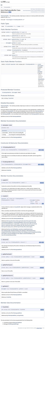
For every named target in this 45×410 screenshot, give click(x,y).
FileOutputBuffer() (12, 315)
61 (9, 294)
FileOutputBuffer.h (16, 116)
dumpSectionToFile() (6, 232)
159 (10, 218)
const (23, 32)
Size (39, 70)
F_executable (9, 26)
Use (10, 134)
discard (14, 55)
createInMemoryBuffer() (7, 222)
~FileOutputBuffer (16, 50)
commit (13, 46)
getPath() (21, 315)
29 (8, 116)
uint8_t (8, 32)
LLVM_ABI (7, 64)
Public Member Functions (40, 9)
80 (9, 167)
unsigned (40, 71)
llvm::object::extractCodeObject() (9, 233)
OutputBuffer (41, 79)
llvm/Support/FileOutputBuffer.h (15, 19)
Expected (12, 64)
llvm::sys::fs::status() (29, 225)
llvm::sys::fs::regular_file (16, 225)
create (39, 64)
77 (9, 249)
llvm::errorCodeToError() (7, 223)
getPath (14, 43)
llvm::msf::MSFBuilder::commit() (15, 229)
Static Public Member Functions (28, 10)
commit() (4, 188)
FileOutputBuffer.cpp (18, 218)
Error (9, 46)
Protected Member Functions (39, 10)
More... (9, 17)
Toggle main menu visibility (2, 4)
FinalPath (11, 98)
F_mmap (18, 26)
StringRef (8, 43)
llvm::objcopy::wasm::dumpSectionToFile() (31, 232)
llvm (1, 7)
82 (9, 313)
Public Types (33, 9)
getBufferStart (16, 32)
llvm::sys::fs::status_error (7, 226)
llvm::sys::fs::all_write (31, 221)
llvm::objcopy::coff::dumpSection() (27, 230)
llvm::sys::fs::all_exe (11, 221)
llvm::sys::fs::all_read (21, 221)
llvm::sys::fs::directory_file (30, 222)
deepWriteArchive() (27, 229)
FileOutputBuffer (7, 7)
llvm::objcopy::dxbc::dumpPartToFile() (10, 230)
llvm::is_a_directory (6, 225)
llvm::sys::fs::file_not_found (30, 223)
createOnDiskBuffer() (18, 222)
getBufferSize (15, 39)
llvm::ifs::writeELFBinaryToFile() (9, 235)
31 (9, 137)
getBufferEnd (15, 35)
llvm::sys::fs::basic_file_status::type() (24, 226)
